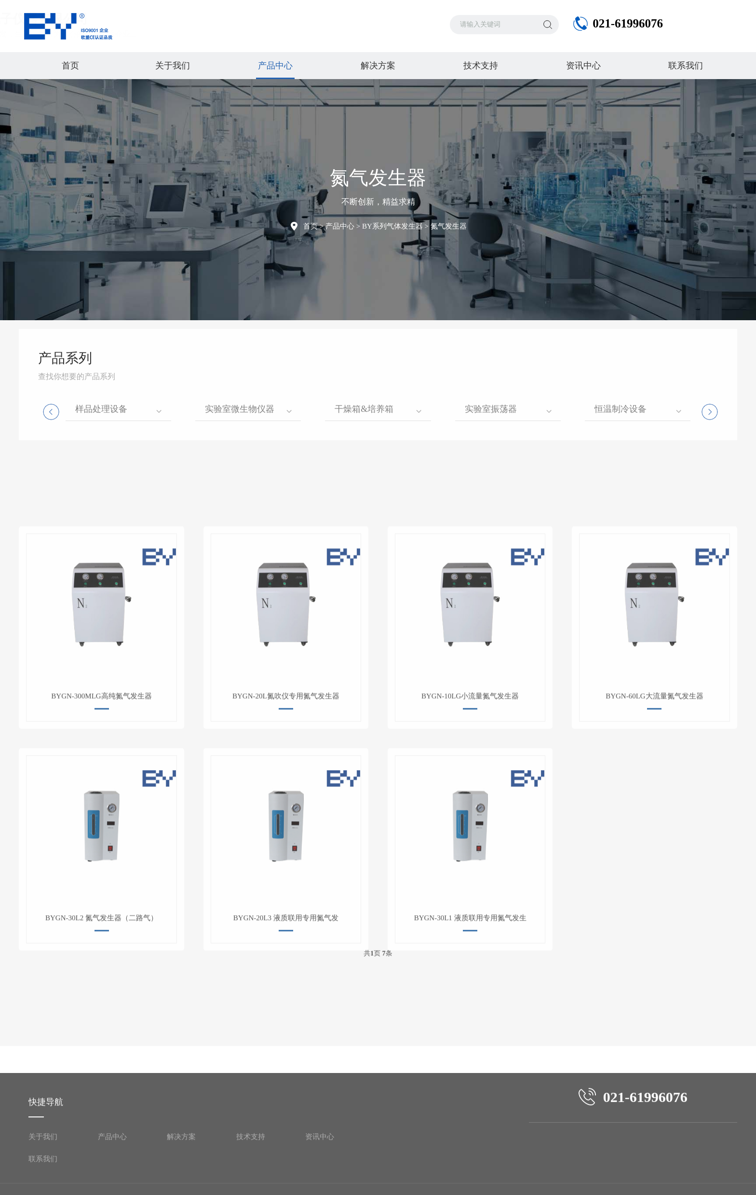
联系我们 (685, 65)
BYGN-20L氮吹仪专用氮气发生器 (285, 771)
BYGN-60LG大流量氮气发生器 (654, 771)
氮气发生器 (449, 226)
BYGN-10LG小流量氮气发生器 (470, 771)
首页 (70, 65)
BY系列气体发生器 (392, 226)
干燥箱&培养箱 (364, 367)
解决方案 (378, 65)
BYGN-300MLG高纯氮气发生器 (101, 771)
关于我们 (172, 65)
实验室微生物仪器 (239, 367)
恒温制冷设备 (620, 367)
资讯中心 (583, 65)
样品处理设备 (101, 367)
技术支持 (480, 65)
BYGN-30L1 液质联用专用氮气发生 (470, 993)
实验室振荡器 (491, 367)
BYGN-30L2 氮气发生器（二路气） (101, 993)
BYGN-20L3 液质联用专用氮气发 (285, 993)
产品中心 (275, 70)
